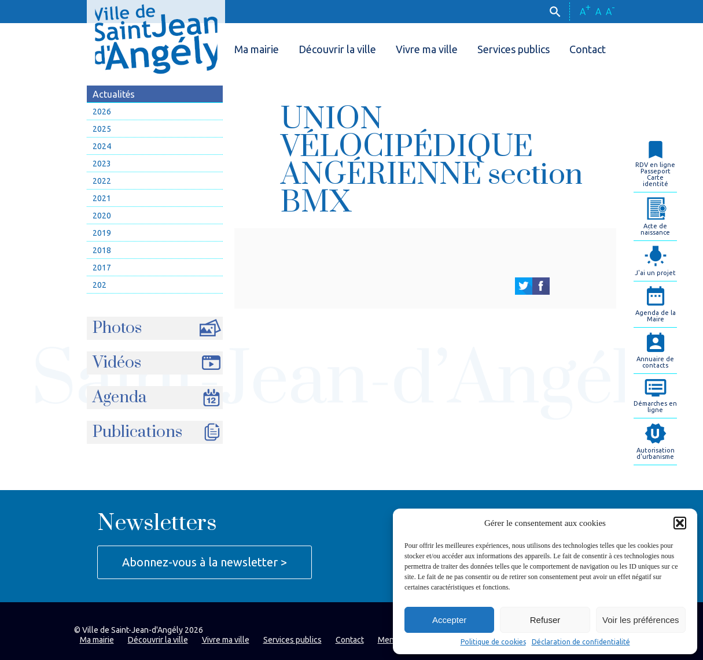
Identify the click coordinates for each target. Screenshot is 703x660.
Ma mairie (256, 49)
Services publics (513, 49)
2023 (102, 164)
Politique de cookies (493, 642)
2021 (102, 198)
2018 (102, 250)
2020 (102, 216)
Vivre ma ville (427, 49)
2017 (102, 268)
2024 (102, 146)
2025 (102, 129)
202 (99, 285)
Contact (587, 49)
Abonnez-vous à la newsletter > (204, 562)
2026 (102, 111)
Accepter (449, 620)
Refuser (545, 620)
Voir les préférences (640, 620)
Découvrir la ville (337, 49)
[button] (680, 523)
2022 (102, 181)
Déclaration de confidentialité (581, 642)
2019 (102, 233)
